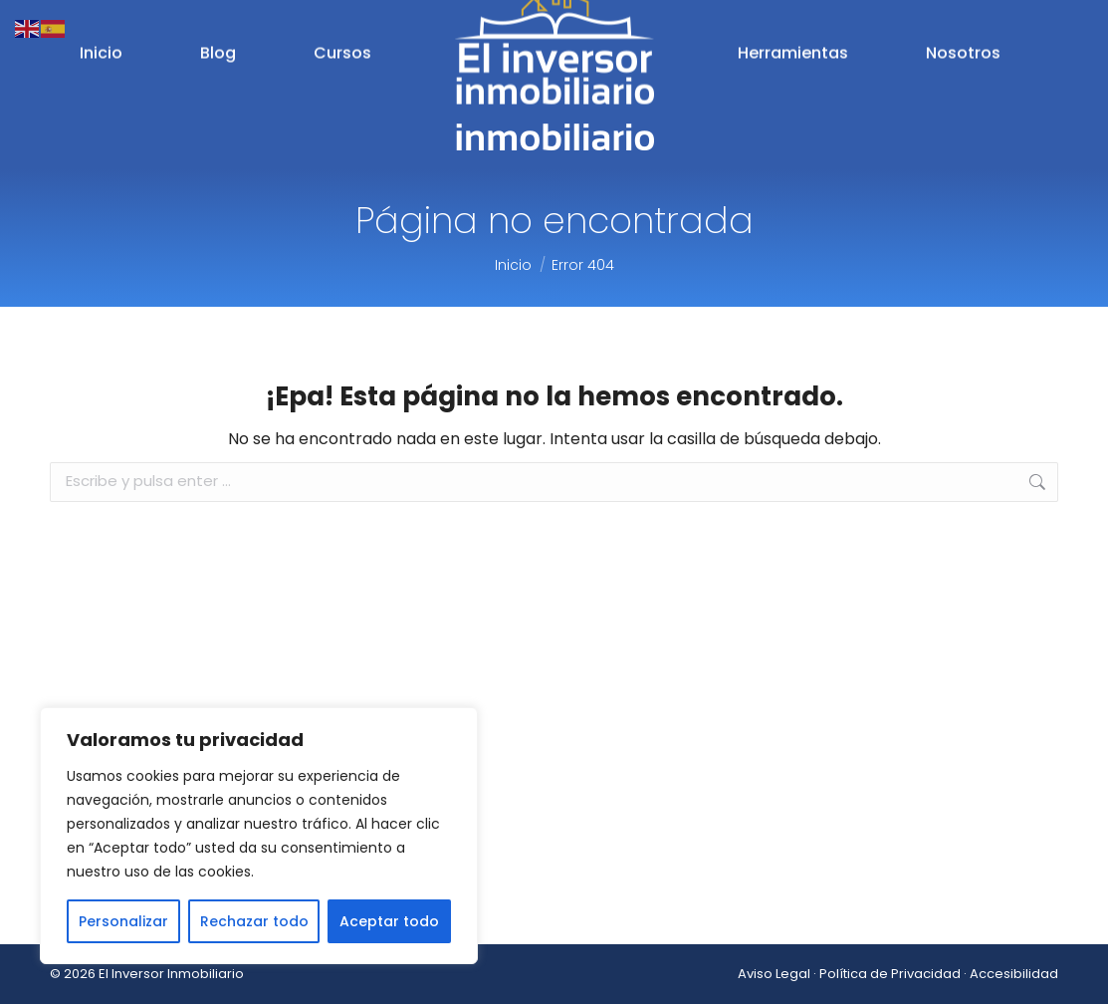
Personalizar (123, 921)
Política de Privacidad (890, 973)
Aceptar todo (389, 921)
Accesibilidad (1014, 973)
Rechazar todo (254, 921)
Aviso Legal (774, 973)
